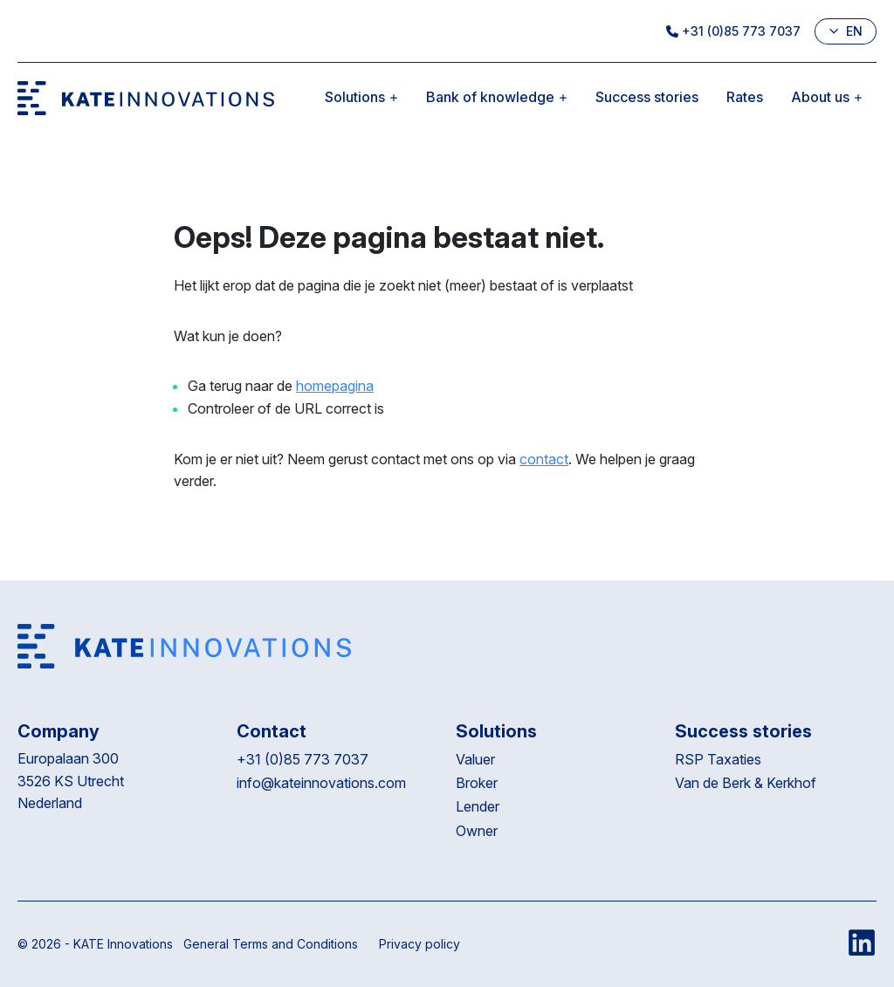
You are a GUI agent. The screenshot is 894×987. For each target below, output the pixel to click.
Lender (477, 806)
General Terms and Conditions (270, 943)
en (846, 31)
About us (827, 97)
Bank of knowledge (496, 97)
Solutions (361, 97)
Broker (477, 783)
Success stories (646, 97)
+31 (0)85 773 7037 (733, 31)
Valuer (475, 759)
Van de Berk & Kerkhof (745, 783)
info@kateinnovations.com (321, 783)
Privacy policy (419, 943)
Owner (477, 831)
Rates (744, 97)
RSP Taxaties (718, 759)
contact (543, 459)
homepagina (335, 385)
